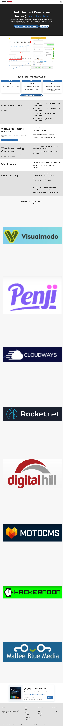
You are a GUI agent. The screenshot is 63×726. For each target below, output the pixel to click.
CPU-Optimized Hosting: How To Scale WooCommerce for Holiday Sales (43, 179)
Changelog (27, 713)
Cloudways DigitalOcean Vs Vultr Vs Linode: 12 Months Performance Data (45, 147)
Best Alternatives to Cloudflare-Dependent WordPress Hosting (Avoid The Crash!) (44, 174)
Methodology (38, 1)
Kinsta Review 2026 (38, 127)
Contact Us (27, 710)
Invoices (26, 712)
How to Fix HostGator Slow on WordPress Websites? (47, 192)
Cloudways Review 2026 (39, 130)
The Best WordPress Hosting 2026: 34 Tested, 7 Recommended (46, 109)
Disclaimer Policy (28, 717)
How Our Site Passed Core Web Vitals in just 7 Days (46, 161)
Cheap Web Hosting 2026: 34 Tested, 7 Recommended (44, 114)
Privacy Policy (27, 715)
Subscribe (49, 696)
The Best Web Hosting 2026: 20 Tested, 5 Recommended (44, 119)
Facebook (40, 712)
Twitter (39, 711)
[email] (35, 697)
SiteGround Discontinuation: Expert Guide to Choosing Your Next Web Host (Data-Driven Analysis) (47, 187)
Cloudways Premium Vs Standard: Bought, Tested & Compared (46, 152)
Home (15, 1)
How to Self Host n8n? (39, 183)
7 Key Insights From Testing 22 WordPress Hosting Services (46, 165)
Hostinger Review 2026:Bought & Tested (44, 137)
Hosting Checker (55, 709)
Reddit (39, 714)
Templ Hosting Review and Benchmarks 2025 (45, 134)
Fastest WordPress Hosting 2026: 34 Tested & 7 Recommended (46, 104)
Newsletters (48, 1)
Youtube (40, 709)
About (44, 1)
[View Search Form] (61, 2)
